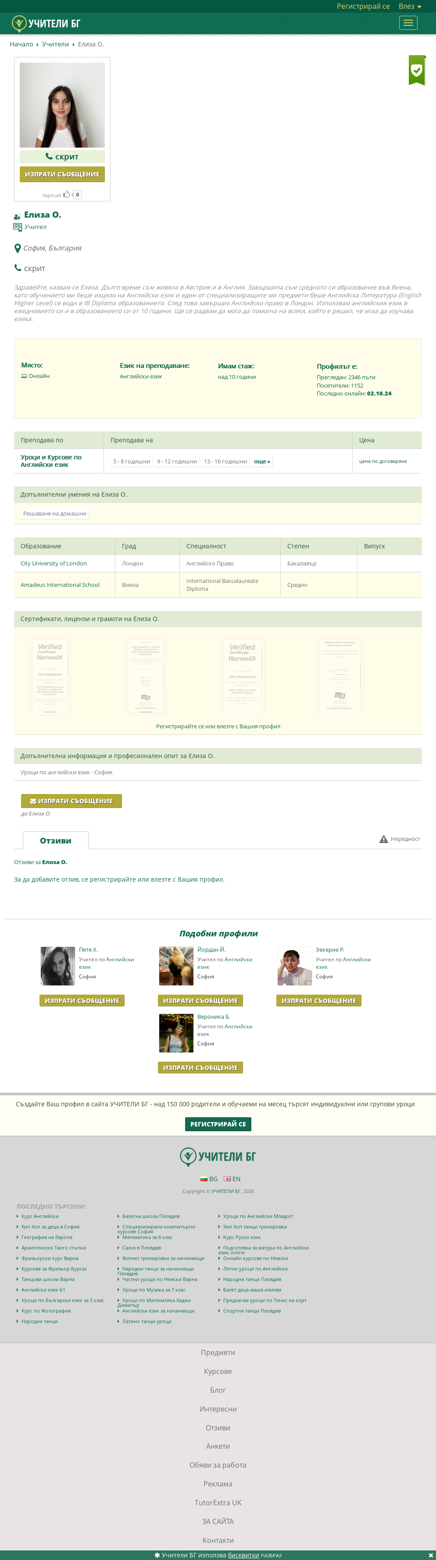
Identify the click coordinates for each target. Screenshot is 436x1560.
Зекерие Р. (330, 949)
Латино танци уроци (147, 1321)
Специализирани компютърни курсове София (156, 1229)
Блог (218, 1390)
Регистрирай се (363, 6)
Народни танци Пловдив (252, 1279)
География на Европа (46, 1237)
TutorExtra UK (218, 1502)
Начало (21, 43)
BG (209, 1179)
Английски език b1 (43, 1289)
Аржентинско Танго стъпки (53, 1247)
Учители (55, 43)
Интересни (218, 1409)
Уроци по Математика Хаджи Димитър (154, 1302)
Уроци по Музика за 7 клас (154, 1289)
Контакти (218, 1540)
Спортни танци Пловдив (252, 1310)
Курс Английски (40, 1216)
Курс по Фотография (46, 1310)
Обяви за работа (218, 1465)
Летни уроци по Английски (255, 1268)
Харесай (56, 195)
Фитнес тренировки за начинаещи (163, 1258)
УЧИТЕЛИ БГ (226, 1191)
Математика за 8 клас (147, 1237)
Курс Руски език (242, 1237)
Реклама (218, 1484)
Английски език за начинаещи (158, 1310)
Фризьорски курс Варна (50, 1258)
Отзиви (218, 1428)
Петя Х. (88, 949)
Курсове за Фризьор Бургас (54, 1268)
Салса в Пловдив (141, 1247)
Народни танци (39, 1321)
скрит (62, 156)
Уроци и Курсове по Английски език (51, 461)
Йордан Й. (211, 949)
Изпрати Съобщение (82, 1000)
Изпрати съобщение (62, 174)
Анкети (218, 1446)
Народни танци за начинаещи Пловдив (156, 1271)
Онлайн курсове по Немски (255, 1258)
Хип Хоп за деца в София (50, 1226)
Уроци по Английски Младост (258, 1216)
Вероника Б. (213, 1016)
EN (232, 1179)
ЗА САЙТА (218, 1521)
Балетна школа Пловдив (150, 1216)
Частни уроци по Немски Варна (159, 1279)
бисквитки (243, 1555)
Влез (410, 6)
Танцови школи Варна (48, 1279)
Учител (35, 226)
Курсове (218, 1371)
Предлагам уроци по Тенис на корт (265, 1300)
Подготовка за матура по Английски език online (263, 1250)
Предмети (218, 1352)
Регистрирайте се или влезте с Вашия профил (218, 726)
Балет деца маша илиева (252, 1289)
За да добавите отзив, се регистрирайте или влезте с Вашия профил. (119, 879)
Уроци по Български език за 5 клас (62, 1300)
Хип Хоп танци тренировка (255, 1226)
